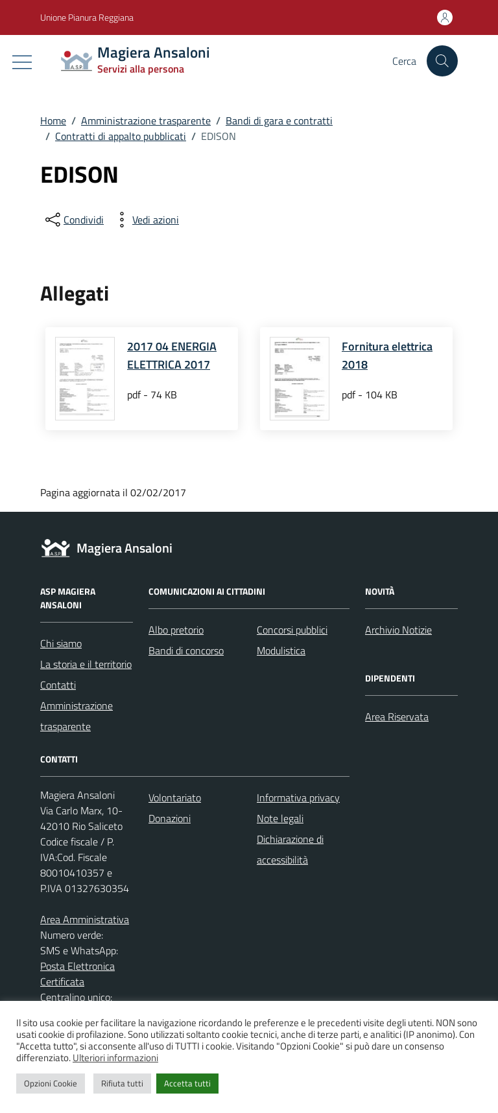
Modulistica (281, 650)
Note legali (280, 818)
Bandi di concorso (186, 650)
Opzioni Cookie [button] (50, 1083)
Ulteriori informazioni (115, 1057)
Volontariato (174, 797)
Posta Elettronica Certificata (77, 973)
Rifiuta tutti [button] (122, 1083)
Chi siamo (61, 643)
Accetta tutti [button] (187, 1083)
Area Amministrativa (84, 919)
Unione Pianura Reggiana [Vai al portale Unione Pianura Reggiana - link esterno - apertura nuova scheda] (87, 17)
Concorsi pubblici (292, 629)
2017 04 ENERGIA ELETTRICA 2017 (172, 355)
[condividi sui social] (73, 219)
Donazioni (169, 818)
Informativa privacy (298, 797)
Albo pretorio (176, 629)
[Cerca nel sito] (442, 60)
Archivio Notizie (398, 629)
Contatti (58, 685)
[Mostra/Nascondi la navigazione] (22, 62)
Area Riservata (397, 716)
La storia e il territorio (86, 664)
